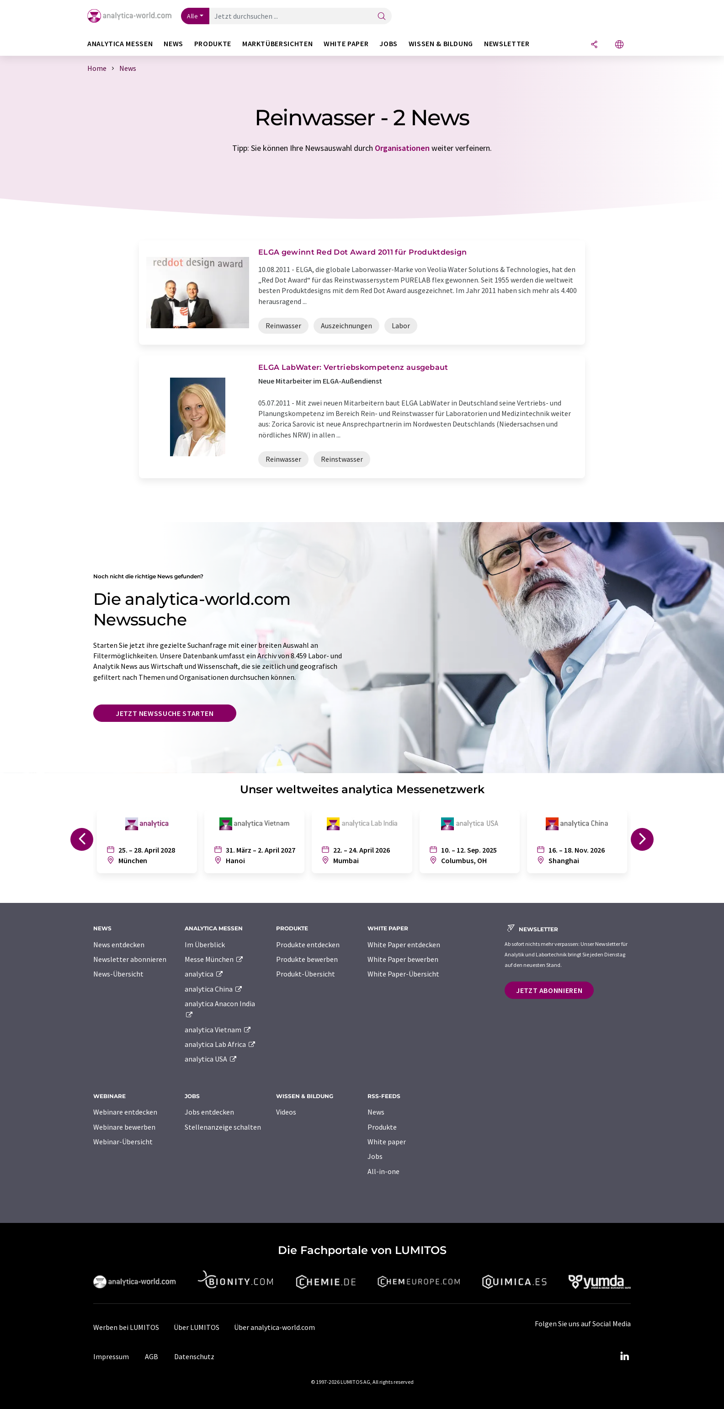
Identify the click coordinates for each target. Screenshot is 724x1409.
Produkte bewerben (307, 959)
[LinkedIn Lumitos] (624, 1356)
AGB (151, 1356)
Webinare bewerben (124, 1126)
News (375, 1111)
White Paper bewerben (402, 959)
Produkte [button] (212, 43)
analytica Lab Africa (220, 1044)
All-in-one (383, 1171)
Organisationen (402, 148)
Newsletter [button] (506, 43)
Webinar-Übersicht (123, 1141)
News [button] (173, 43)
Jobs (375, 1156)
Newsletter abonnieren (129, 959)
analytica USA (211, 1058)
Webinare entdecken (125, 1111)
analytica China (214, 988)
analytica (204, 973)
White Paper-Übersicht (403, 973)
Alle (192, 16)
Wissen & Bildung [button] (441, 43)
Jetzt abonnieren (549, 990)
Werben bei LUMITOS (126, 1327)
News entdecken (118, 944)
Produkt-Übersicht (305, 973)
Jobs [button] (388, 43)
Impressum (111, 1356)
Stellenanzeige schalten (223, 1126)
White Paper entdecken (403, 944)
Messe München (214, 959)
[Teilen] (594, 45)
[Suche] (381, 16)
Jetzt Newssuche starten (165, 713)
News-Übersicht (118, 973)
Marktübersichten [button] (277, 43)
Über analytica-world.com (274, 1327)
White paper (386, 1141)
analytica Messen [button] (120, 43)
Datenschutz (194, 1356)
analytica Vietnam (218, 1029)
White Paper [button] (346, 43)
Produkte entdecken (308, 944)
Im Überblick (205, 944)
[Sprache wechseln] (619, 45)
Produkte (382, 1126)
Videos (286, 1111)
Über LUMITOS (196, 1327)
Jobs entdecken (209, 1111)
